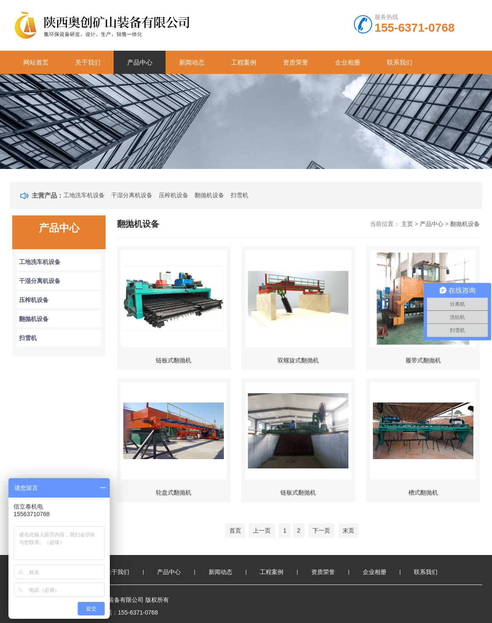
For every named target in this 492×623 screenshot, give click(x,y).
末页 (348, 530)
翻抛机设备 (209, 195)
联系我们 (399, 62)
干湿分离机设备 (131, 195)
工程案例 (243, 62)
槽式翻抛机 (423, 492)
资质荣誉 (295, 62)
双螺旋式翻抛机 (298, 360)
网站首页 (36, 62)
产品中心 (139, 62)
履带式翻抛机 (423, 360)
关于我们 (88, 62)
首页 (235, 530)
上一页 (262, 530)
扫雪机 (239, 195)
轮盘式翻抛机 (173, 492)
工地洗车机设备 (84, 195)
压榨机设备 (173, 195)
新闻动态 (191, 62)
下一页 (321, 530)
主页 (407, 223)
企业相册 (347, 62)
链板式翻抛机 (173, 360)
